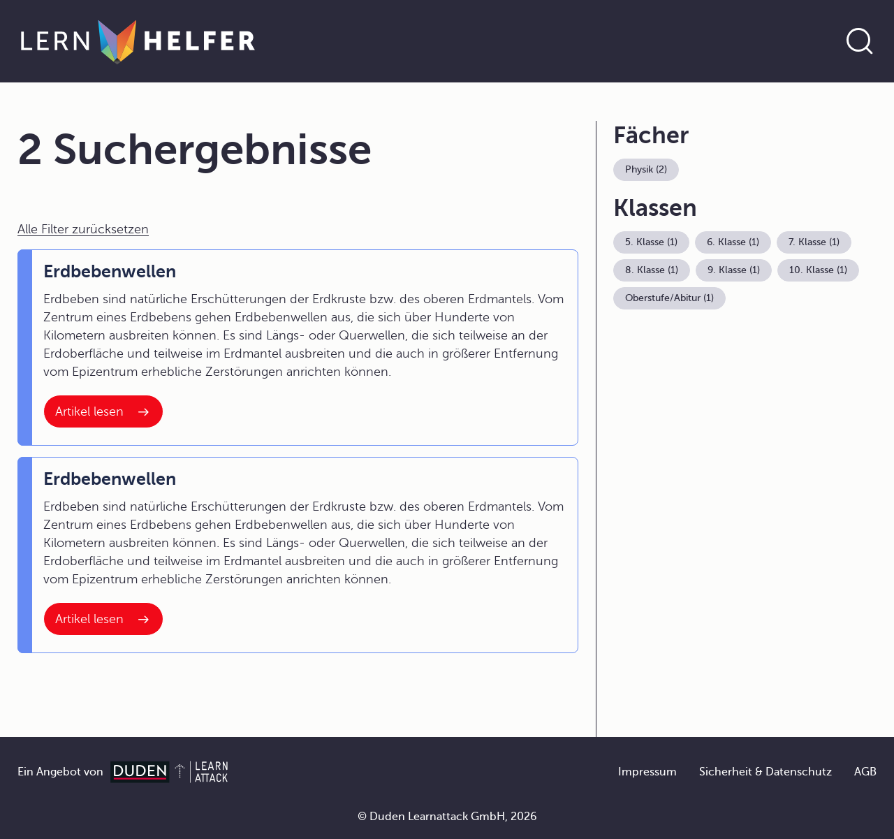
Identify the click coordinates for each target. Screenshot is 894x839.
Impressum (647, 772)
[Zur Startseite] (137, 41)
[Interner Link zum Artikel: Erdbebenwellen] (103, 411)
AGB (865, 772)
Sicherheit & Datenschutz (765, 772)
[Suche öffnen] (860, 41)
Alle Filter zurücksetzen (83, 229)
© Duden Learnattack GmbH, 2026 (447, 816)
